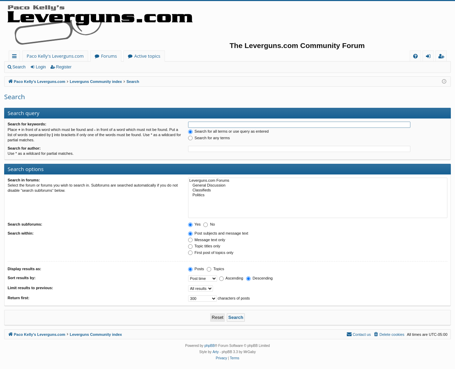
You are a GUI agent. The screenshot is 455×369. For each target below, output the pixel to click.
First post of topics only (211, 252)
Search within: (21, 233)
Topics (215, 269)
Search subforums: (25, 224)
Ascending (231, 278)
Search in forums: (24, 180)
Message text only (206, 240)
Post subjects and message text (218, 233)
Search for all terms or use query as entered (228, 131)
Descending (259, 278)
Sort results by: (22, 278)
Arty (216, 352)
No (209, 224)
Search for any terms (209, 138)
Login (41, 67)
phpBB (209, 346)
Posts (196, 269)
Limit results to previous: (30, 288)
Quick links (16, 57)
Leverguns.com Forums (318, 180)
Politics (318, 195)
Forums (109, 56)
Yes (194, 224)
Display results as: (24, 269)
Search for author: (24, 148)
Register (64, 67)
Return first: (18, 298)
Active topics (147, 56)
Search (19, 67)
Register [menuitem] (442, 57)
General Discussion (318, 185)
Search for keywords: (27, 124)
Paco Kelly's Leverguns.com (55, 56)
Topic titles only (204, 246)
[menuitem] (415, 56)
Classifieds (318, 190)
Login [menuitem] (430, 57)
